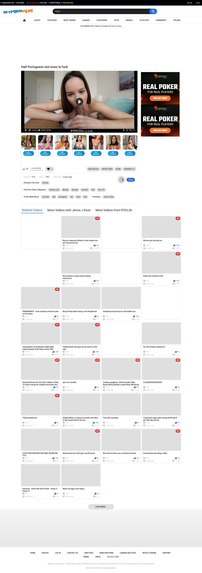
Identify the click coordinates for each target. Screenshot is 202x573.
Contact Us (72, 553)
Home (24, 20)
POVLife (45, 183)
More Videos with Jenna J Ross (69, 210)
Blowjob (65, 190)
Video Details (93, 169)
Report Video (107, 169)
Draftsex (88, 553)
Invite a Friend (149, 553)
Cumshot (84, 190)
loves (78, 197)
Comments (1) (129, 169)
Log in (198, 3)
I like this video (23, 169)
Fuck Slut (45, 197)
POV (93, 190)
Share (118, 169)
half (53, 197)
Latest (37, 20)
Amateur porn (54, 190)
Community (161, 20)
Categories (102, 20)
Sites (116, 20)
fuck (85, 197)
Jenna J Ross (109, 197)
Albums (86, 20)
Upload (177, 20)
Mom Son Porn (106, 553)
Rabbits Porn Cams (92, 26)
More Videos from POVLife (113, 210)
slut (71, 197)
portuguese (63, 197)
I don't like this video (27, 169)
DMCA (98, 557)
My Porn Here (98, 568)
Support (167, 553)
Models (129, 20)
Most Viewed (69, 20)
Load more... (101, 507)
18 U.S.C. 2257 (113, 557)
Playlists (144, 20)
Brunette (75, 190)
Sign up (189, 3)
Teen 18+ (101, 190)
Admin (130, 180)
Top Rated (52, 20)
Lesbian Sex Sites (128, 553)
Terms (86, 557)
